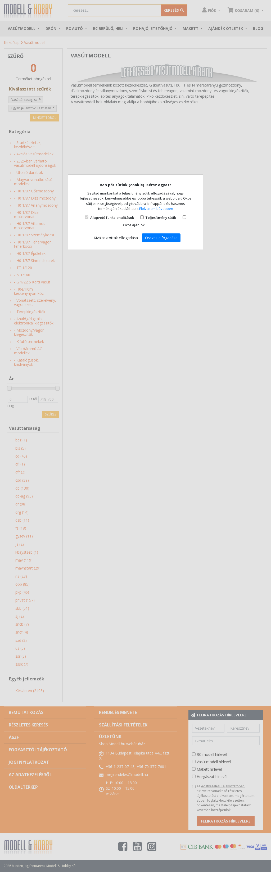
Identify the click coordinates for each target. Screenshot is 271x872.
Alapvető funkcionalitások (112, 217)
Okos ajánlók (133, 225)
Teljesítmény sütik (160, 217)
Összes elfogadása (161, 237)
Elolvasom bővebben (156, 208)
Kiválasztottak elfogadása (116, 237)
